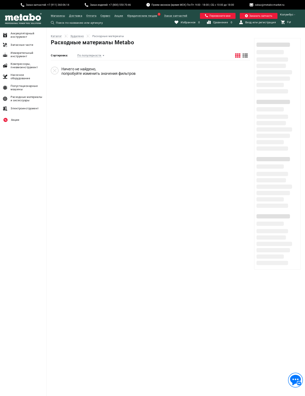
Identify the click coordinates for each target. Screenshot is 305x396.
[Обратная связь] (295, 380)
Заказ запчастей (175, 15)
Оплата (91, 15)
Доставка (75, 15)
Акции (118, 15)
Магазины (58, 15)
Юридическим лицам (142, 15)
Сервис (105, 15)
